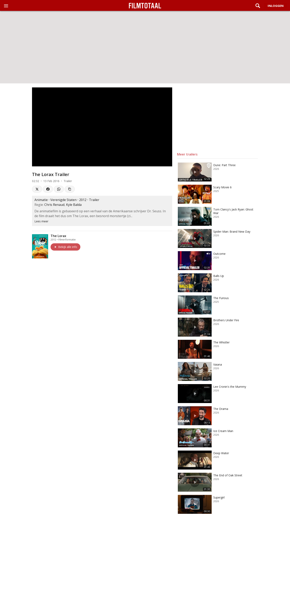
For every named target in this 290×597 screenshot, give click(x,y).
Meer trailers (187, 154)
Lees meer (41, 221)
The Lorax (58, 236)
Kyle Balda (74, 204)
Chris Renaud (54, 204)
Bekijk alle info (65, 247)
